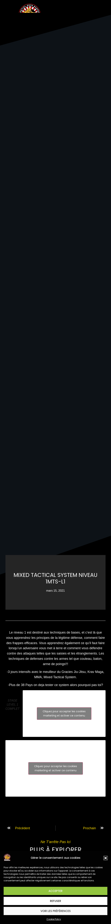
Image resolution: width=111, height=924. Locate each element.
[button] (105, 858)
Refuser (55, 901)
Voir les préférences (56, 911)
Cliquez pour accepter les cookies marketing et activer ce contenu (64, 713)
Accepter (55, 891)
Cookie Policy (54, 919)
